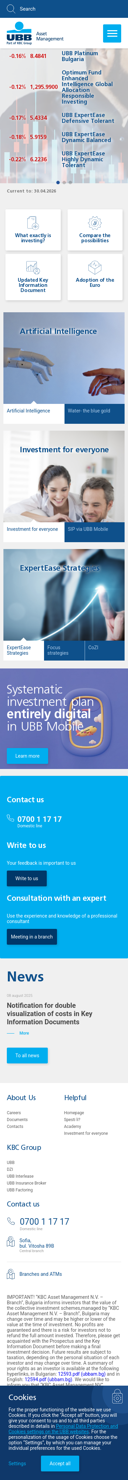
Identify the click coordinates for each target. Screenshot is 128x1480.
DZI (10, 1169)
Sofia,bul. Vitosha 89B (36, 1243)
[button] (58, 182)
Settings (17, 1463)
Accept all (60, 1463)
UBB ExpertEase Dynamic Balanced (86, 137)
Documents (17, 1119)
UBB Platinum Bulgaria (80, 56)
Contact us (23, 1204)
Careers (14, 1112)
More (18, 1033)
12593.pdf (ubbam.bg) (82, 1374)
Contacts (15, 1126)
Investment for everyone (86, 1133)
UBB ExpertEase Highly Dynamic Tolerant (83, 159)
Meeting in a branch (32, 937)
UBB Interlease (20, 1176)
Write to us (26, 878)
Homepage (74, 1112)
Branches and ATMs (40, 1274)
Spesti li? (72, 1119)
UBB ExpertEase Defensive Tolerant (88, 118)
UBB (11, 1162)
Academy (72, 1126)
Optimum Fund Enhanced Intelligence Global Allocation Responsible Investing (87, 87)
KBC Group (24, 1148)
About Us (21, 1098)
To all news (27, 1055)
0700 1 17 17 (39, 819)
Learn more (27, 756)
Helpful (75, 1098)
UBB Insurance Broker (26, 1183)
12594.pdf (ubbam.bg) (48, 1379)
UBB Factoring (20, 1190)
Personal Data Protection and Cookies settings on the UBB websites (63, 1428)
